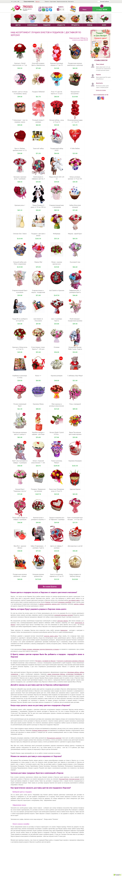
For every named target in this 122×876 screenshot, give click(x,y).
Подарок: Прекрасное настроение (38, 490)
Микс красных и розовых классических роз (56, 406)
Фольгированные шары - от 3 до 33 (75, 121)
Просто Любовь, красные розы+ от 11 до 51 (20, 150)
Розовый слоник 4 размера (38, 121)
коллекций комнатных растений (63, 615)
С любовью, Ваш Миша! (75, 376)
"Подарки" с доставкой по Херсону (45, 661)
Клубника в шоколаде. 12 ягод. (19, 376)
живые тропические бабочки (56, 674)
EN (18, 1)
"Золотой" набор (38, 148)
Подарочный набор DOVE (56, 149)
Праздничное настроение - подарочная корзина (75, 93)
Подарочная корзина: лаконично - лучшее (20, 575)
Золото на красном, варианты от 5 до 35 (57, 575)
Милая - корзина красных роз (56, 263)
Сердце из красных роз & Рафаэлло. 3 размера (56, 518)
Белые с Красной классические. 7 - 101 (38, 462)
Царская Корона (75, 489)
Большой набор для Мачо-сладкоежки (19, 263)
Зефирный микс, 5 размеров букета (75, 291)
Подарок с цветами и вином (38, 234)
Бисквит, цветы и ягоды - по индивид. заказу (20, 92)
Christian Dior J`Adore (20, 234)
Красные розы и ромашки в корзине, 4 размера (38, 519)
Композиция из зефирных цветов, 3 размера (38, 179)
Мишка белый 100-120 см (56, 178)
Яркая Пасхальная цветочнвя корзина (75, 433)
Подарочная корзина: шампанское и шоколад (75, 64)
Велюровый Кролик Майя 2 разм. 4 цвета (75, 348)
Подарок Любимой (38, 92)
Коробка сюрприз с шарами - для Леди (38, 433)
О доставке (53, 1)
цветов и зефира (79, 604)
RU (12, 1)
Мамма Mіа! (38, 262)
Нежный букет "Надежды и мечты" (19, 490)
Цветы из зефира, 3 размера (56, 547)
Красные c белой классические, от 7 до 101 (20, 65)
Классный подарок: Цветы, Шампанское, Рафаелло (38, 65)
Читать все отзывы (101, 90)
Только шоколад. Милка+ (56, 462)
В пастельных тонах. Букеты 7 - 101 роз (38, 348)
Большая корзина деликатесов (38, 575)
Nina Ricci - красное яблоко (20, 547)
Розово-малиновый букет (19, 405)
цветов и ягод (56, 604)
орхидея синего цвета (51, 636)
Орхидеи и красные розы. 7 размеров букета (20, 179)
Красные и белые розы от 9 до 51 (19, 348)
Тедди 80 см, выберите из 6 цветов (20, 320)
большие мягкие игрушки (39, 730)
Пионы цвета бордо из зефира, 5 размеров (19, 518)
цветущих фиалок (62, 621)
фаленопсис (63, 630)
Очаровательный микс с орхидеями (56, 206)
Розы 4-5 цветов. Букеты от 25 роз (56, 92)
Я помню (56, 347)
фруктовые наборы (73, 672)
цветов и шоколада (45, 604)
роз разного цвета (74, 600)
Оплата (47, 1)
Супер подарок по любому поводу (75, 575)
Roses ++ (38, 376)
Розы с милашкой (75, 404)
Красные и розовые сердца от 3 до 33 (56, 64)
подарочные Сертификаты (74, 674)
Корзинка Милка (38, 404)
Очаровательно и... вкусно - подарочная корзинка (38, 292)
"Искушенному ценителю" (54, 738)
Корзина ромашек (56, 376)
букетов (47, 602)
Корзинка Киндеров (75, 461)
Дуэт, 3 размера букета (56, 320)
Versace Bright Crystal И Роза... (57, 433)
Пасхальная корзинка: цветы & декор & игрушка (20, 434)
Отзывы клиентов (100, 60)
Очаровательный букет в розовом (19, 291)
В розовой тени (75, 262)
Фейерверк (56, 234)
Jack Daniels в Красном (56, 290)
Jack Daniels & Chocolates (38, 320)
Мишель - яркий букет (75, 234)
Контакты (71, 1)
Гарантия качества (62, 1)
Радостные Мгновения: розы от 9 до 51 (56, 490)
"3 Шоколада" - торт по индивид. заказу (20, 121)
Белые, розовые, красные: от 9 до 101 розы (75, 179)
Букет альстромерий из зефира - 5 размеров (19, 462)
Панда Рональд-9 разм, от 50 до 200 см (38, 206)
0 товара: (102, 9)
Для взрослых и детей (75, 546)
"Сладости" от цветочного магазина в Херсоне (70, 661)
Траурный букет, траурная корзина (69, 779)
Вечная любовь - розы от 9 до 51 (56, 121)
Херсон (37, 1)
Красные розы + (20, 205)
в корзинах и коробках (64, 602)
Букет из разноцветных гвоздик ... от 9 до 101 (75, 518)
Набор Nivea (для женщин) (75, 206)
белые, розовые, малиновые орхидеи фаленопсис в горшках (40, 649)
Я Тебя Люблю (75, 148)
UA (15, 1)
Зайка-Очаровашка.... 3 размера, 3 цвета (38, 547)
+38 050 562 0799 (45, 7)
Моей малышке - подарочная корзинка (75, 320)
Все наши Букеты (50, 587)
